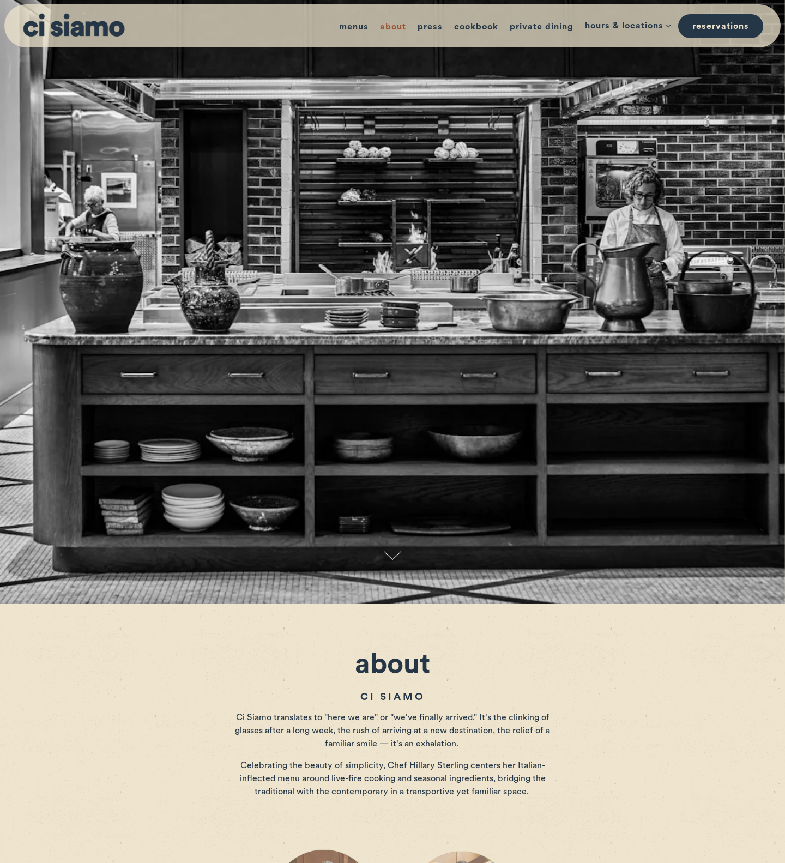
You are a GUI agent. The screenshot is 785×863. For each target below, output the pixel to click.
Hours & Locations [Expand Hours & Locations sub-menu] (626, 25)
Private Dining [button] (541, 26)
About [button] (393, 26)
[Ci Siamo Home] (76, 25)
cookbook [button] (476, 26)
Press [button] (430, 26)
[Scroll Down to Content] (392, 521)
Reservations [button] (720, 26)
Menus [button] (354, 26)
